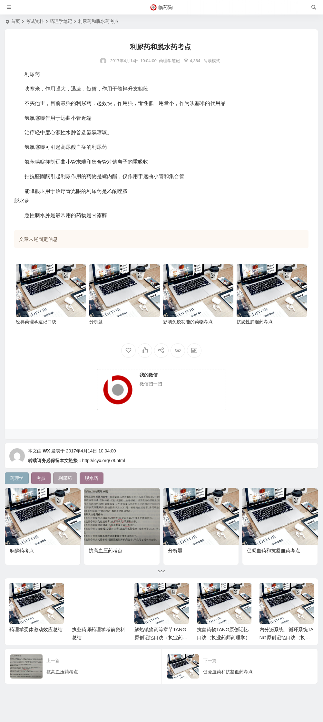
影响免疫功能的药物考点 (188, 321)
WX (46, 450)
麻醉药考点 (22, 550)
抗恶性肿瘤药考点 (255, 321)
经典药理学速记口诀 (36, 321)
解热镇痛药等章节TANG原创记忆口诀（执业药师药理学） (161, 637)
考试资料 (35, 21)
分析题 (96, 321)
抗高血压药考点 (105, 550)
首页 (15, 21)
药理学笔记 (61, 21)
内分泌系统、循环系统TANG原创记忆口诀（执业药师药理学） (286, 637)
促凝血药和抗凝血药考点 (273, 550)
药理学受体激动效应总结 (36, 629)
